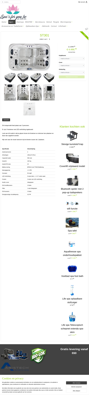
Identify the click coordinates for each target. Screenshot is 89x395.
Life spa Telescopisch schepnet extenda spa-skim (72, 328)
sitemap (40, 391)
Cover (60, 62)
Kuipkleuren (62, 55)
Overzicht (6, 119)
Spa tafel (72, 230)
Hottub (49, 22)
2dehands (45, 26)
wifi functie (72, 208)
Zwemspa (20, 22)
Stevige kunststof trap (72, 144)
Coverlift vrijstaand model (72, 166)
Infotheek (63, 26)
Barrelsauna (40, 22)
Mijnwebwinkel (62, 391)
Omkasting (62, 69)
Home (4, 22)
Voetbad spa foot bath (72, 276)
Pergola (56, 22)
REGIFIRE (29, 22)
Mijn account (83, 2)
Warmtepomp (66, 22)
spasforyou (34, 377)
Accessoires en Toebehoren (12, 26)
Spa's (12, 22)
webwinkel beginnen (48, 391)
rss (43, 391)
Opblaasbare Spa (33, 26)
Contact (54, 26)
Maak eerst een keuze (72, 76)
